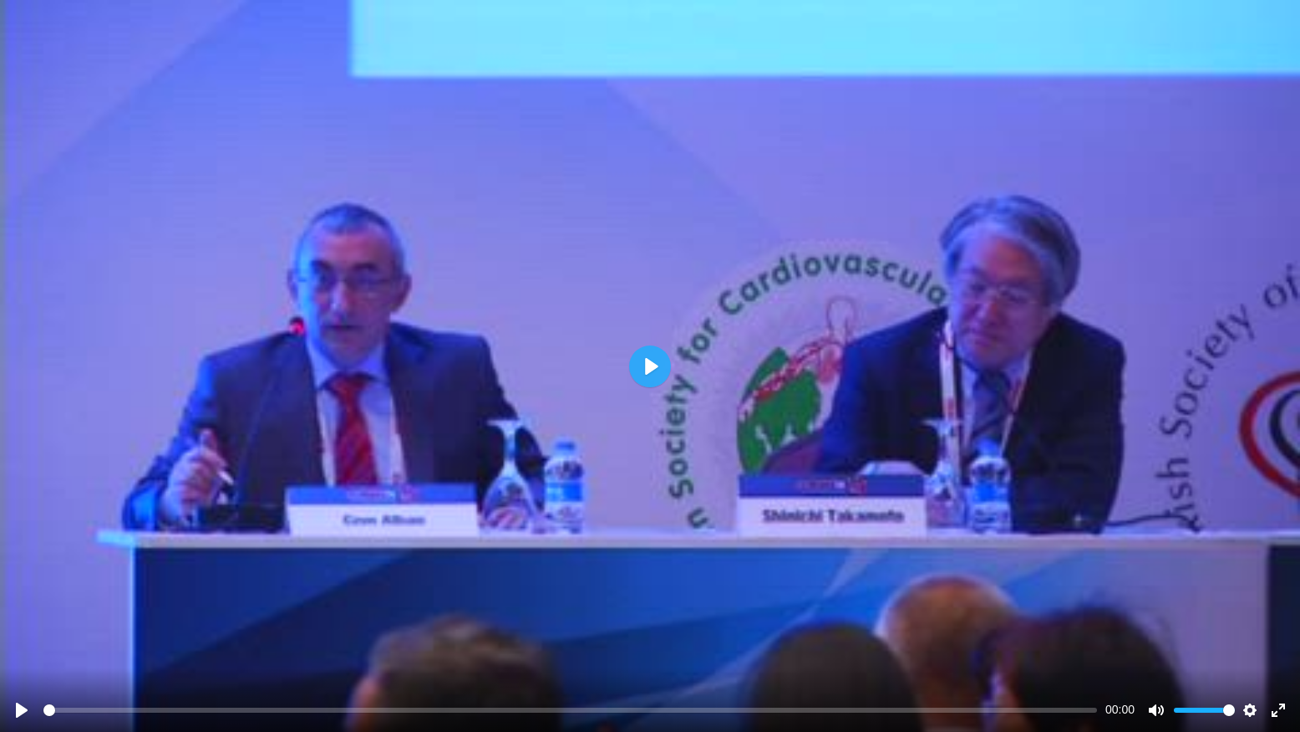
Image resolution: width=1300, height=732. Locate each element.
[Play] (21, 710)
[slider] (570, 710)
